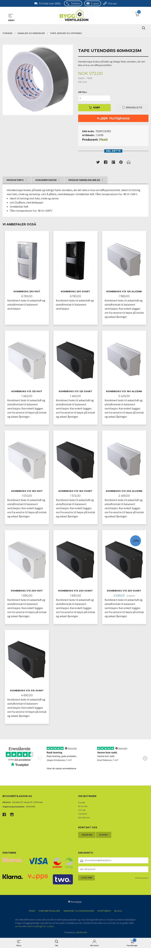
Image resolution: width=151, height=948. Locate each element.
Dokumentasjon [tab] (46, 180)
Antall (82, 92)
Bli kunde (82, 807)
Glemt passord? (141, 879)
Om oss (112, 3)
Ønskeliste (132, 107)
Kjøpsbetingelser (49, 912)
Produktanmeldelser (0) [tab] (84, 180)
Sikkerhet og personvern (78, 912)
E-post (95, 3)
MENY (10, 15)
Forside (81, 803)
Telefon (75, 3)
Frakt (32, 912)
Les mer (18, 927)
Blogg (118, 912)
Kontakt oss (84, 818)
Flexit (103, 139)
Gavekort (82, 814)
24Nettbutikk (81, 933)
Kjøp (94, 107)
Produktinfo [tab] (15, 180)
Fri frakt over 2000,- (50, 3)
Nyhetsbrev (104, 912)
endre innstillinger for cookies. (40, 927)
